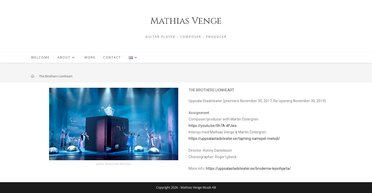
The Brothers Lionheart (56, 76)
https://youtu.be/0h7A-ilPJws (213, 126)
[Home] (32, 76)
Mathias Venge (186, 21)
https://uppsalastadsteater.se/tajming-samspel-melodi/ (234, 138)
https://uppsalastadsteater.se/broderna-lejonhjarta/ (248, 168)
